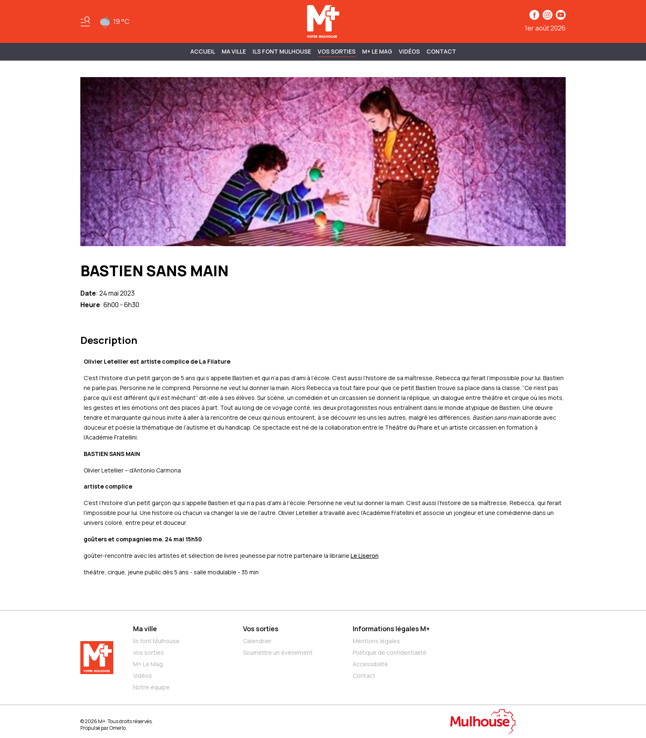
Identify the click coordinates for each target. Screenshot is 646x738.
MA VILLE (234, 51)
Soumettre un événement (278, 652)
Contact (441, 51)
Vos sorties (337, 51)
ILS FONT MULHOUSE (282, 51)
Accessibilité (370, 664)
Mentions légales (376, 641)
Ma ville (145, 628)
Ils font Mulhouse (156, 641)
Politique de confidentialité (389, 652)
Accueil (202, 51)
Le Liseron (365, 555)
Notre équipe (151, 687)
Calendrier (257, 641)
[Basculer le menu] (85, 21)
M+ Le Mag (377, 51)
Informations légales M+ (391, 628)
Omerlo (118, 727)
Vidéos (409, 51)
